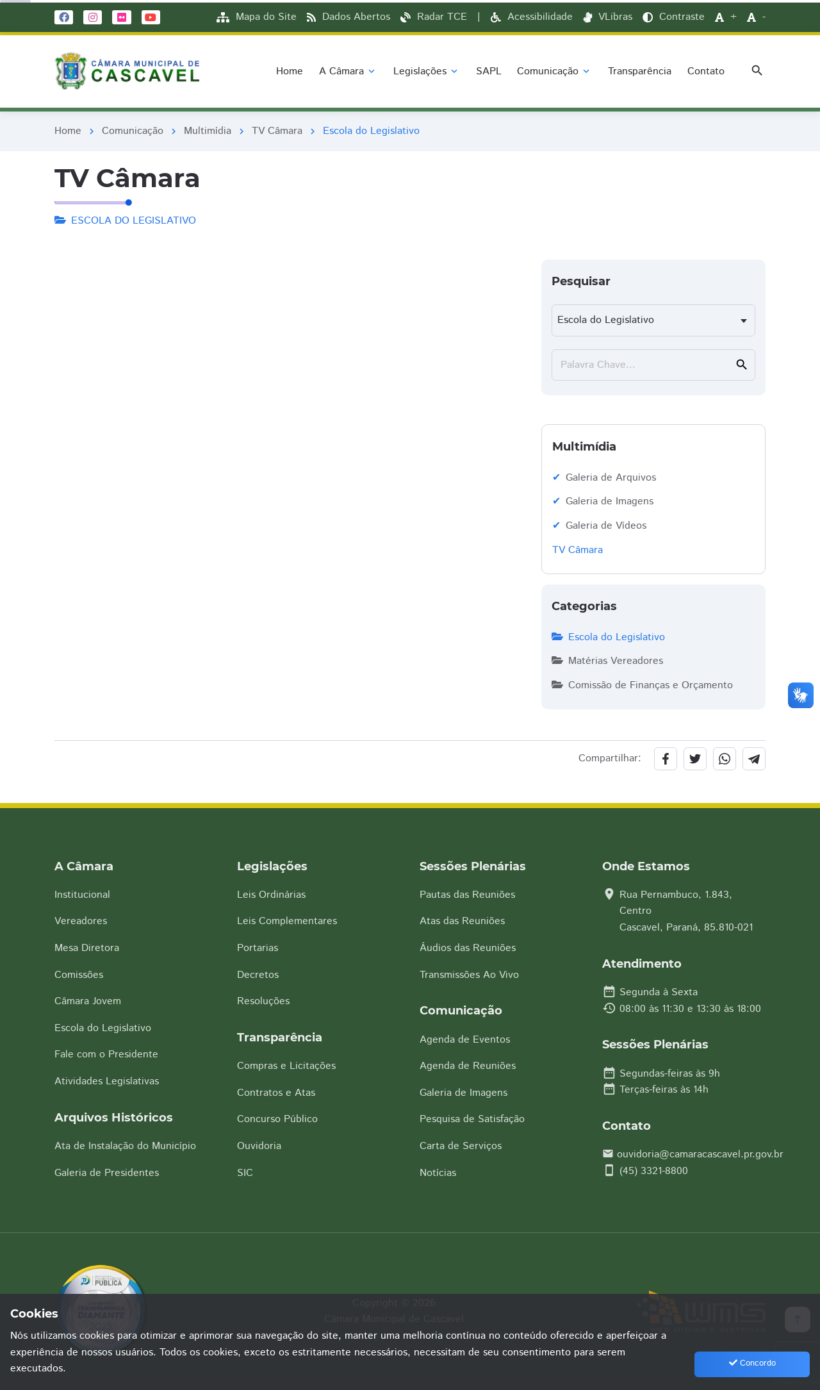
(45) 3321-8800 (653, 1171)
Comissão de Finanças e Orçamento (642, 685)
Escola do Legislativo (608, 637)
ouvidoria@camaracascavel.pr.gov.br (700, 1154)
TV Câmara (277, 131)
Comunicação (132, 131)
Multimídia (207, 131)
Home (67, 131)
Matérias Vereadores (607, 661)
